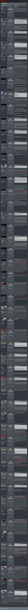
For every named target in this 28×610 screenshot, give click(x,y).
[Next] (22, 603)
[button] (23, 1)
